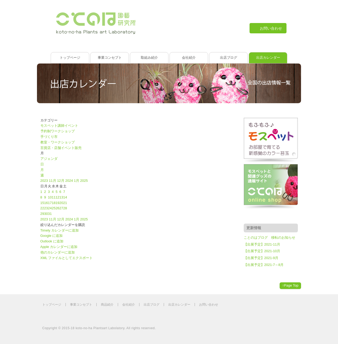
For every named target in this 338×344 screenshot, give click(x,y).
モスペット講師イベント (59, 126)
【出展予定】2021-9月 (261, 258)
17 (49, 203)
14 (65, 197)
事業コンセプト (110, 58)
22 (42, 208)
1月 (77, 181)
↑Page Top (290, 285)
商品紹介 (107, 304)
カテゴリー (49, 120)
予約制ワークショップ (57, 131)
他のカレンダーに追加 (57, 252)
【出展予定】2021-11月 (262, 244)
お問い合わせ (208, 304)
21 (65, 203)
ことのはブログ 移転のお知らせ (269, 237)
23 (46, 208)
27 (61, 208)
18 (53, 203)
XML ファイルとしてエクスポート (66, 258)
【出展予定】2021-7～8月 (264, 265)
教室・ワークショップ (57, 142)
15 (42, 203)
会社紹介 (189, 58)
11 (53, 197)
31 (49, 214)
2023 (44, 181)
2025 (84, 181)
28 (65, 208)
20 (61, 203)
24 (49, 208)
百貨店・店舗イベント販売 (61, 148)
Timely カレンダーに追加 (59, 230)
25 (53, 208)
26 (57, 208)
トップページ (70, 58)
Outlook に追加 (51, 241)
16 (46, 203)
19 (57, 203)
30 (46, 214)
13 (61, 197)
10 (49, 197)
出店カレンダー (268, 58)
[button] (62, 225)
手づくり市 (49, 137)
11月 (53, 181)
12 (57, 197)
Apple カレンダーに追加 (59, 247)
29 (42, 214)
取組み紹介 (149, 58)
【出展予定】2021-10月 (262, 251)
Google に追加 (51, 236)
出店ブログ (228, 58)
